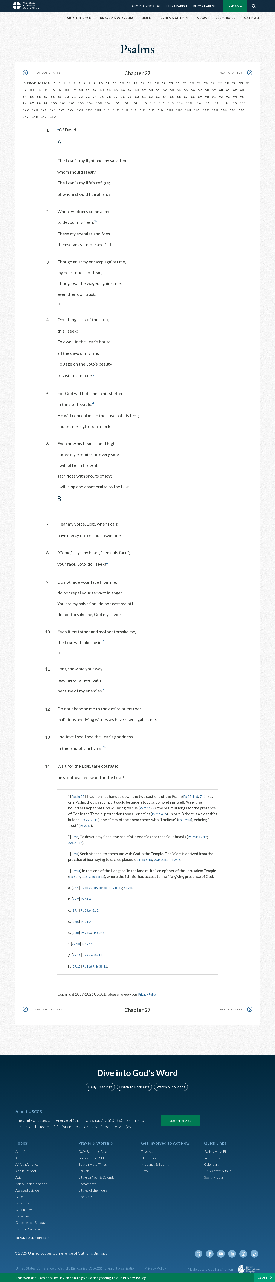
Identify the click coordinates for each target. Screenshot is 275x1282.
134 (134, 110)
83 (158, 96)
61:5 (100, 909)
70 (67, 96)
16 (143, 83)
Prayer (84, 1169)
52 (165, 90)
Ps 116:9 (91, 965)
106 (108, 103)
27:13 (76, 869)
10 (101, 83)
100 (54, 103)
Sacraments (88, 1182)
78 (123, 96)
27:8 (75, 852)
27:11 (77, 954)
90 (207, 96)
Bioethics (23, 1201)
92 (221, 96)
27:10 (77, 942)
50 (151, 90)
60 (221, 90)
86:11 (103, 954)
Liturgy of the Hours (95, 1188)
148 (35, 116)
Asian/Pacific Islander (33, 1182)
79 (130, 96)
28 (227, 83)
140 (188, 110)
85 (172, 96)
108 (126, 103)
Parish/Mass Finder (220, 1150)
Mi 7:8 (139, 886)
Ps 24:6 (179, 858)
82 (151, 96)
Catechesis (24, 1214)
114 (180, 103)
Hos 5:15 (146, 858)
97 (32, 103)
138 (170, 110)
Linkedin (234, 1252)
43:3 (113, 886)
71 (74, 96)
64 (25, 96)
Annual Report (27, 1169)
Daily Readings (142, 6)
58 (207, 90)
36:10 (103, 886)
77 (116, 96)
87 (186, 96)
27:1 (76, 886)
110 (144, 103)
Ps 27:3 (103, 824)
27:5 (76, 920)
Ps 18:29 (89, 886)
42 (95, 90)
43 (102, 90)
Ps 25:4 (90, 954)
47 (130, 90)
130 (98, 110)
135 (143, 110)
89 (200, 96)
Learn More (180, 1119)
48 (137, 90)
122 (26, 110)
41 (88, 90)
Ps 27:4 (158, 813)
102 (72, 103)
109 (135, 103)
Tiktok (255, 1252)
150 (53, 116)
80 (137, 96)
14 (129, 83)
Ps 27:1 (191, 795)
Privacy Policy (149, 993)
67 (46, 96)
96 (25, 103)
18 (157, 83)
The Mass (86, 1195)
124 (44, 110)
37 (60, 90)
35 (46, 90)
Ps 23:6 (88, 909)
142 (206, 110)
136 (152, 110)
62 (235, 90)
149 (44, 116)
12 (115, 83)
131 (107, 110)
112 (162, 103)
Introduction (37, 83)
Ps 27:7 (96, 818)
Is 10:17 (125, 886)
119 (225, 103)
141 (197, 110)
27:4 (76, 909)
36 (53, 90)
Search (254, 5)
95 (242, 96)
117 (207, 103)
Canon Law (24, 1208)
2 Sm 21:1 (164, 858)
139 (179, 110)
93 (228, 96)
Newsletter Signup (219, 1169)
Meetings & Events (157, 1163)
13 (122, 83)
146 (242, 110)
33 (32, 90)
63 (242, 90)
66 (39, 96)
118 (216, 103)
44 (109, 90)
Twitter (203, 1252)
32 (25, 90)
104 (90, 103)
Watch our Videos (168, 1085)
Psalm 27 (78, 795)
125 (53, 110)
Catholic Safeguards (32, 1227)
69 (60, 96)
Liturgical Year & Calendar (100, 1175)
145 (233, 110)
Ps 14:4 (88, 898)
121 (243, 103)
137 (161, 110)
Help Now (235, 5)
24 (199, 83)
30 (241, 83)
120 (234, 103)
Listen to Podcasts (134, 1085)
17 (150, 83)
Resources (213, 1156)
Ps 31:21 (89, 920)
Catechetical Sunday (32, 1221)
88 (193, 96)
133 (125, 110)
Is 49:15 (90, 942)
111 (153, 103)
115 (189, 103)
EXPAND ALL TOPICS (30, 1236)
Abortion (23, 1150)
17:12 (205, 835)
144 (224, 110)
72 (81, 96)
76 (109, 96)
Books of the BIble (93, 1156)
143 (215, 110)
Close (263, 1277)
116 (198, 103)
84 (165, 96)
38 (67, 90)
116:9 (88, 875)
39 (74, 90)
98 (39, 103)
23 (192, 83)
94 (235, 96)
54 (179, 90)
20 (171, 83)
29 (234, 83)
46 (123, 90)
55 (186, 90)
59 (214, 90)
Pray (145, 1169)
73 (88, 96)
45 (116, 90)
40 (81, 90)
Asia (19, 1175)
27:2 (75, 835)
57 (200, 90)
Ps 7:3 (194, 835)
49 (144, 90)
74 (95, 96)
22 (185, 83)
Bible (19, 1195)
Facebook (213, 1252)
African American (29, 1163)
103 (81, 103)
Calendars (212, 1163)
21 (178, 83)
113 (171, 103)
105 (99, 103)
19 (164, 83)
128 (80, 110)
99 (46, 103)
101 (63, 103)
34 (39, 90)
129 (89, 110)
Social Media (215, 1175)
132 (116, 110)
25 (206, 83)
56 (193, 90)
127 (71, 110)
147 (26, 116)
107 (117, 103)
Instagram (244, 1252)
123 (35, 110)
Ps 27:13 (195, 818)
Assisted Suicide (29, 1188)
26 (213, 83)
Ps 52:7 (75, 875)
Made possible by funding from (211, 1268)
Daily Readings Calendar (159, 6)
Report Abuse (204, 6)
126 (62, 110)
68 (53, 96)
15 (136, 83)
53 (172, 90)
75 (102, 96)
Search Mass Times (94, 1163)
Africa (20, 1156)
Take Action (150, 1150)
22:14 (73, 841)
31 (248, 83)
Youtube (224, 1252)
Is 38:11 (101, 875)
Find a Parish (176, 6)
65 (32, 96)
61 (228, 90)
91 (214, 96)
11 (108, 83)
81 (144, 96)
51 (158, 90)
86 (179, 96)
